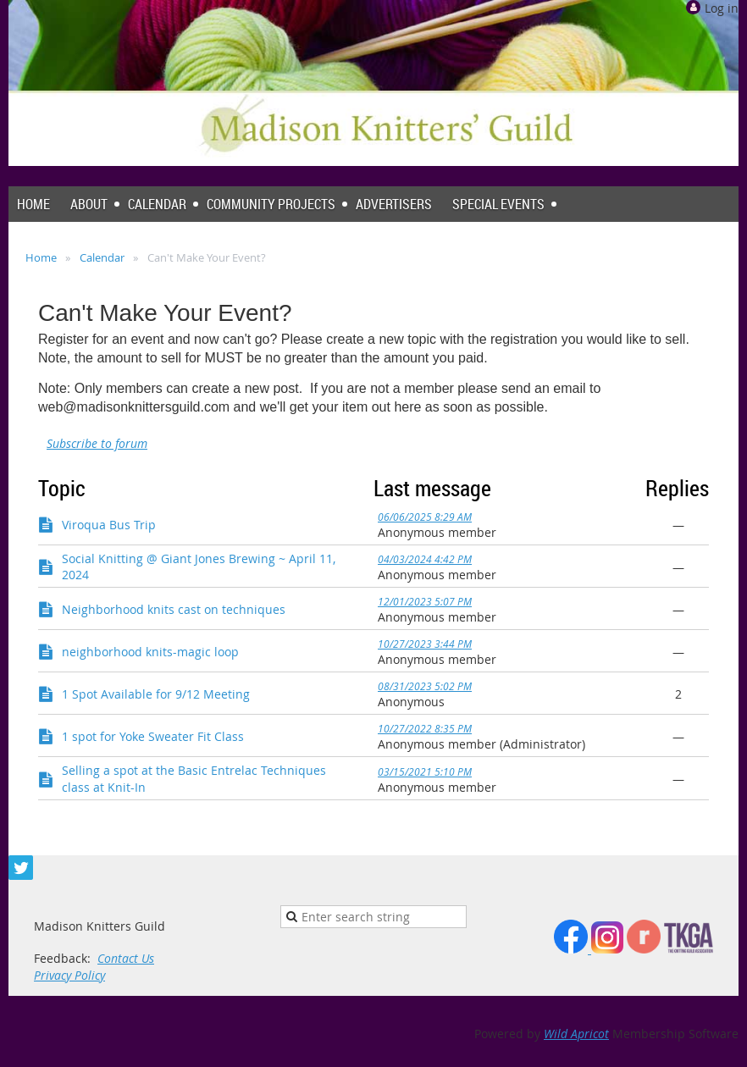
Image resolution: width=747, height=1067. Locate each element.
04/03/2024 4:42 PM (425, 559)
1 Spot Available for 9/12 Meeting (156, 694)
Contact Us (125, 958)
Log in (722, 8)
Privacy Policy (69, 975)
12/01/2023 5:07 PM (425, 601)
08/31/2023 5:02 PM (425, 686)
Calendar (102, 257)
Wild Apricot (576, 1034)
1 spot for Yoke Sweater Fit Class (153, 736)
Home (41, 257)
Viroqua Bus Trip (109, 525)
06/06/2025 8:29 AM (425, 516)
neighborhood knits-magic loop (150, 652)
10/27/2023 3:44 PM (425, 643)
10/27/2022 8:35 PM (425, 728)
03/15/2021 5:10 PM (425, 771)
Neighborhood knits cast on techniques (173, 609)
